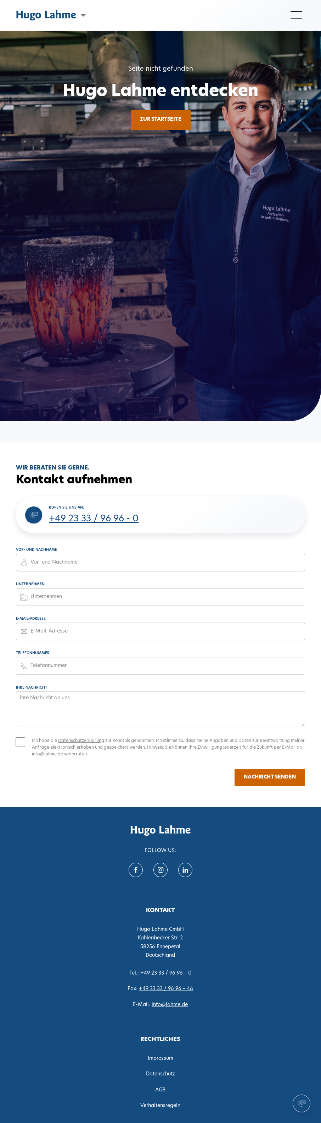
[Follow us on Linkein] (185, 870)
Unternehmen (30, 584)
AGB (160, 1090)
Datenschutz (160, 1074)
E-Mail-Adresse (31, 619)
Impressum (160, 1058)
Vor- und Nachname (36, 550)
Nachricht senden (270, 777)
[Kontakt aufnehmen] (301, 1103)
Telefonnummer (33, 653)
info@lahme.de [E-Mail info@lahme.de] (170, 1005)
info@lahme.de (47, 754)
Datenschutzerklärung (81, 741)
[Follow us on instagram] (160, 870)
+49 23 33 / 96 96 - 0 (94, 519)
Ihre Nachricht (31, 688)
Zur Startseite (160, 119)
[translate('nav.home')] (160, 830)
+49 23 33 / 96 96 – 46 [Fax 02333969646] (166, 989)
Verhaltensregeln (160, 1105)
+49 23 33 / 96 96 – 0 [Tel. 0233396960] (166, 973)
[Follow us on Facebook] (136, 870)
